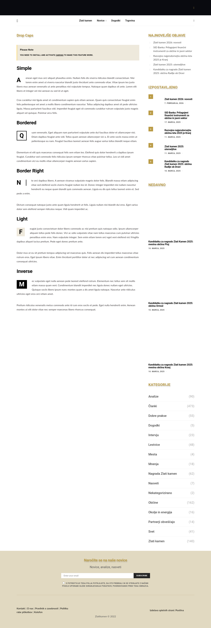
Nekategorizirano (160, 493)
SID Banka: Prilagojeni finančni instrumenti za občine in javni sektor (172, 49)
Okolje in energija (160, 512)
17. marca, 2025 (173, 122)
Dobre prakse (157, 416)
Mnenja (153, 464)
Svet (151, 531)
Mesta (152, 454)
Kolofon (38, 612)
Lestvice (154, 445)
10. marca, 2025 (173, 171)
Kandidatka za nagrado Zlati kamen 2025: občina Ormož (170, 304)
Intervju (153, 435)
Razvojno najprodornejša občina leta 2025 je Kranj (172, 57)
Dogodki (115, 20)
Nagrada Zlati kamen (162, 473)
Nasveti (153, 483)
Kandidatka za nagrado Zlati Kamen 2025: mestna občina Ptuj (170, 243)
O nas (30, 608)
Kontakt (21, 608)
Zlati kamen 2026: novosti (167, 42)
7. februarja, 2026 (174, 103)
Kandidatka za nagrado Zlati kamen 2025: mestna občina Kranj (170, 366)
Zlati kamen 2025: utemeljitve (169, 64)
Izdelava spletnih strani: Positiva (167, 610)
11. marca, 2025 (173, 137)
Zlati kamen (85, 20)
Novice (101, 20)
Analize (153, 396)
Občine (153, 502)
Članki (152, 406)
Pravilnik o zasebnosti (46, 608)
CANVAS (60, 55)
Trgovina (130, 20)
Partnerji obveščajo (161, 522)
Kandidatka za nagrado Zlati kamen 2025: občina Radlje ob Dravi (172, 71)
